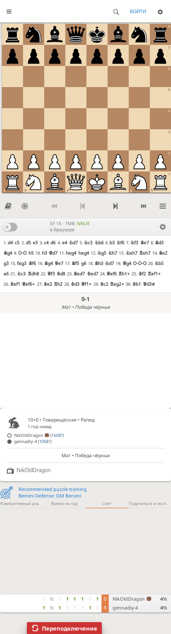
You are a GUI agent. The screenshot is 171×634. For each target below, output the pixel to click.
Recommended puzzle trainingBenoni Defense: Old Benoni (52, 492)
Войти (138, 11)
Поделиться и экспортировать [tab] (150, 503)
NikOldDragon (132, 599)
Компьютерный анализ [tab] (21, 503)
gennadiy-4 (125, 607)
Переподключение (69, 628)
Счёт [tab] (106, 503)
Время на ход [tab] (64, 503)
